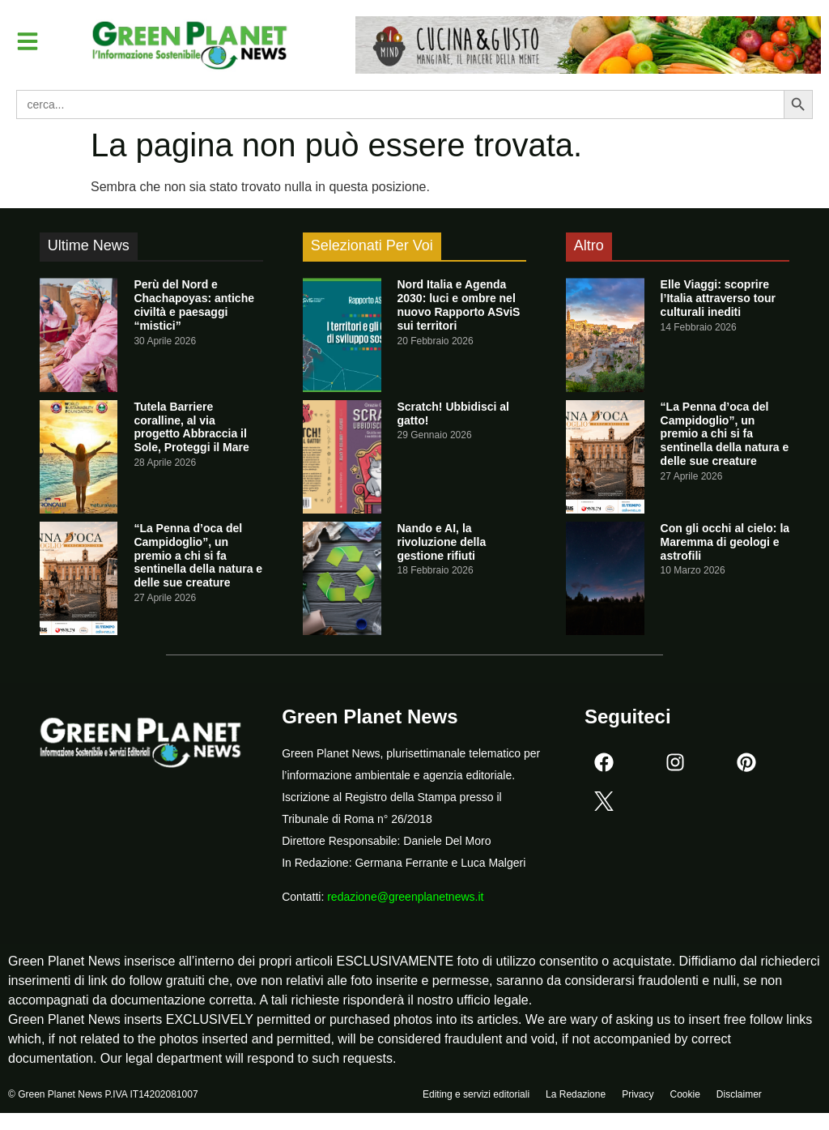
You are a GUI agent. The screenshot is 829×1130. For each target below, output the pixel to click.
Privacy (637, 1095)
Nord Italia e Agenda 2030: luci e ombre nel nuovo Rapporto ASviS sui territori (459, 304)
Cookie (684, 1095)
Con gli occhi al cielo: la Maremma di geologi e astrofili (725, 542)
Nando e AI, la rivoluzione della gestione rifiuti (442, 542)
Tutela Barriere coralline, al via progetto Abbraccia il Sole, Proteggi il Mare (191, 427)
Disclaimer (739, 1095)
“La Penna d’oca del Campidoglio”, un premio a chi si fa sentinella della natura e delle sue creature (198, 555)
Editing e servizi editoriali (476, 1095)
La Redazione (576, 1095)
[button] (27, 41)
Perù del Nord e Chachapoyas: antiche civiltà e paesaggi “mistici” (194, 304)
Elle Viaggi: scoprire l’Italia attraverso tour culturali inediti (718, 298)
